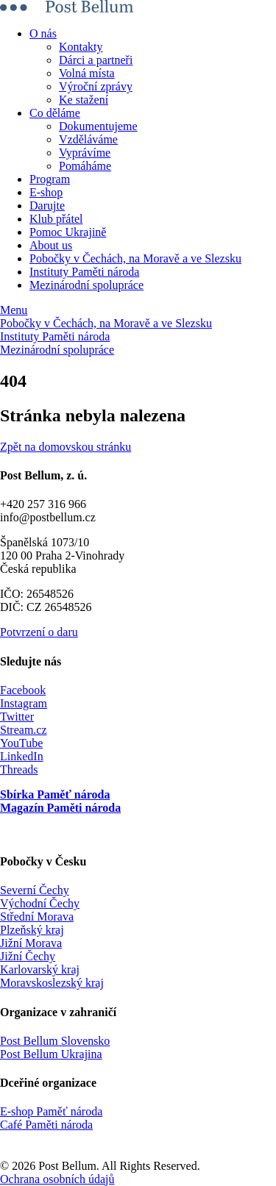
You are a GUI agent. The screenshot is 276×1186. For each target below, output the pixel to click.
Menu (13, 310)
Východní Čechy (39, 903)
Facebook (23, 690)
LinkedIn (21, 756)
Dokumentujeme (98, 126)
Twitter (17, 716)
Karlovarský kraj (39, 969)
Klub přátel (55, 218)
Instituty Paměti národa (84, 271)
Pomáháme (85, 166)
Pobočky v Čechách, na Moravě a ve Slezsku (135, 258)
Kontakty (81, 46)
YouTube (21, 743)
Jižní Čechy (27, 956)
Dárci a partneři (95, 60)
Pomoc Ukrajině (67, 232)
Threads (19, 769)
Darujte (47, 205)
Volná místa (87, 73)
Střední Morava (37, 916)
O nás (43, 33)
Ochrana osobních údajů (57, 1179)
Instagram (23, 703)
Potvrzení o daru (39, 632)
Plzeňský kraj (32, 930)
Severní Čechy (34, 890)
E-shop (46, 192)
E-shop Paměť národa (51, 1111)
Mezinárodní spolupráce (86, 285)
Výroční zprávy (95, 86)
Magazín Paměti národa (60, 807)
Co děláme (54, 113)
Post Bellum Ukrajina (51, 1054)
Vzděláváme (88, 139)
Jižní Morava (31, 943)
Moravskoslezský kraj (52, 982)
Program (49, 179)
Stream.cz (23, 730)
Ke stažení (83, 99)
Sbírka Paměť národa (55, 794)
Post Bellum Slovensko (55, 1041)
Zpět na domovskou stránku (65, 446)
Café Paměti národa (46, 1124)
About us (50, 245)
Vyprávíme (84, 152)
